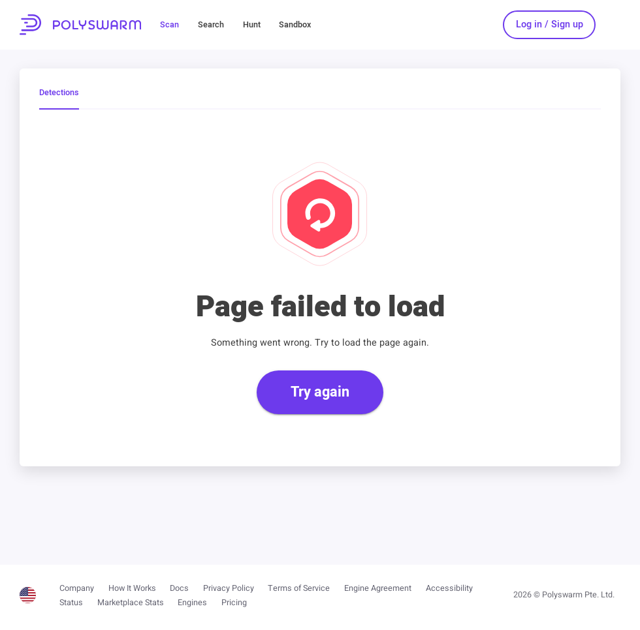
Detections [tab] (59, 93)
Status (71, 602)
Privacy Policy (228, 588)
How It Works (132, 588)
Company (76, 588)
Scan (169, 25)
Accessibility (449, 588)
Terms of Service (299, 588)
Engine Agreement (377, 588)
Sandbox (295, 25)
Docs (179, 588)
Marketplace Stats (130, 602)
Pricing (234, 602)
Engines (192, 602)
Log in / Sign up (549, 24)
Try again (320, 392)
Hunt (252, 25)
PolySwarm (80, 24)
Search (211, 25)
